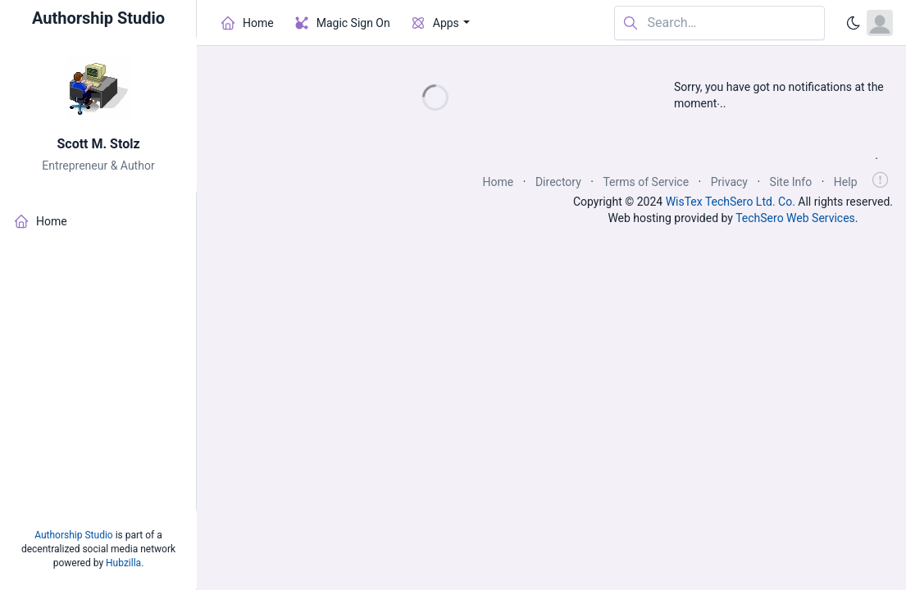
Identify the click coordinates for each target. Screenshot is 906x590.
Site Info (791, 181)
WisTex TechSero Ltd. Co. (730, 201)
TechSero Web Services (795, 218)
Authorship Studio (73, 535)
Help (846, 181)
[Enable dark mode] (853, 23)
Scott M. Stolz (98, 144)
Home (498, 181)
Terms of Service (646, 181)
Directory (558, 181)
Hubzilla (123, 563)
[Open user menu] (880, 23)
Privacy (729, 181)
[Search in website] (719, 23)
